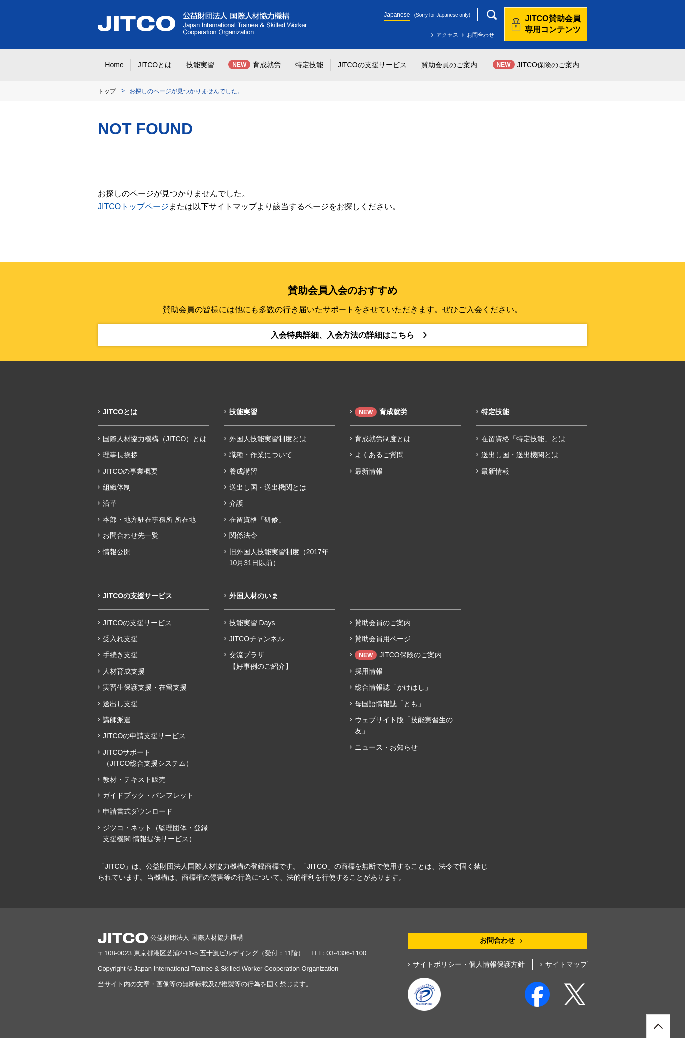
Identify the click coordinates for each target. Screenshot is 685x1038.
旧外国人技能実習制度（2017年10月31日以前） (279, 557)
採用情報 (369, 671)
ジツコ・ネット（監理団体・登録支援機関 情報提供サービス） (155, 833)
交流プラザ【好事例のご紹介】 (260, 660)
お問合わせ (480, 35)
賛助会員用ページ (383, 639)
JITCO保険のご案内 (398, 655)
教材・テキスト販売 (134, 779)
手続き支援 (120, 655)
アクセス (447, 35)
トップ (107, 91)
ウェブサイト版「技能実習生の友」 (404, 725)
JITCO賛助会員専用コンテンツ (553, 24)
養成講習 (243, 471)
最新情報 (369, 471)
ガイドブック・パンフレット (148, 795)
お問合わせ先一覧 (131, 535)
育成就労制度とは (383, 439)
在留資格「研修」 (257, 519)
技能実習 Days (252, 623)
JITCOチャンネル (256, 639)
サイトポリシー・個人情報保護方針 (469, 964)
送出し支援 (120, 704)
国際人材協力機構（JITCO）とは (155, 439)
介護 (236, 503)
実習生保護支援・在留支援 (145, 687)
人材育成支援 (124, 671)
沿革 (110, 503)
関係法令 (243, 535)
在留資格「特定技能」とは (523, 439)
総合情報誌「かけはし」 (393, 687)
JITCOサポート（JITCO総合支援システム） (148, 757)
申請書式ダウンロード (138, 811)
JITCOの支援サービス (137, 623)
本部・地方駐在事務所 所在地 (149, 519)
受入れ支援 (120, 639)
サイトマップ (566, 964)
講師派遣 (117, 720)
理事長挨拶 (120, 455)
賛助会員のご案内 (383, 623)
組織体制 (117, 487)
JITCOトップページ (133, 206)
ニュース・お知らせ (386, 747)
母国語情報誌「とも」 (390, 704)
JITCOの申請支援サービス (144, 736)
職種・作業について (260, 455)
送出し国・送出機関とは (267, 487)
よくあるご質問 (379, 455)
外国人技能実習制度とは (267, 439)
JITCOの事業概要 (130, 471)
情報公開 (117, 552)
